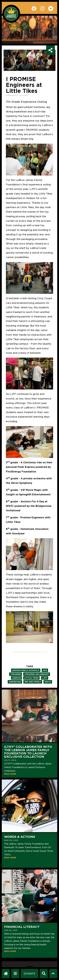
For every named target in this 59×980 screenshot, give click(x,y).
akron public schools (25, 670)
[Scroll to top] (53, 973)
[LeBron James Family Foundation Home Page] (6, 973)
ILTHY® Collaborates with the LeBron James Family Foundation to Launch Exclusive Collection (28, 751)
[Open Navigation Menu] (15, 973)
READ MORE (10, 774)
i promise (15, 674)
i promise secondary (36, 674)
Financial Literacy (21, 926)
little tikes (31, 678)
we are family (32, 682)
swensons (15, 682)
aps (45, 670)
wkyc (48, 682)
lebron (16, 678)
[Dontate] (29, 973)
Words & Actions (19, 836)
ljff (44, 678)
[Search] (44, 973)
